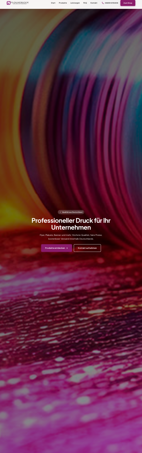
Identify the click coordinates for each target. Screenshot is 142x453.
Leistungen (75, 3)
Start (53, 3)
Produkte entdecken (56, 248)
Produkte (63, 3)
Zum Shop (127, 3)
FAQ (85, 3)
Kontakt (94, 3)
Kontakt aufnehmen (87, 248)
